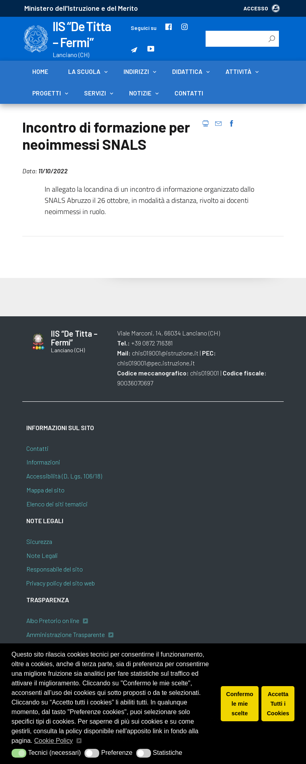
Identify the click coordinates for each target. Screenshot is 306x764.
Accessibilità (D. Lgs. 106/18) (64, 476)
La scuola (84, 71)
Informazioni (43, 462)
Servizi (95, 93)
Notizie (140, 93)
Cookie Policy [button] (53, 740)
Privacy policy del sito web (60, 583)
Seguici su (144, 27)
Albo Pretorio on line (52, 620)
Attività (238, 71)
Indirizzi (136, 71)
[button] (19, 753)
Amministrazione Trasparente (65, 634)
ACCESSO (261, 8)
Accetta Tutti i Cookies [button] (278, 703)
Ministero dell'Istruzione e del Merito (81, 8)
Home (40, 71)
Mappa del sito (45, 490)
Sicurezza (39, 541)
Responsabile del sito (54, 569)
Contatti (189, 93)
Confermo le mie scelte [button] (239, 703)
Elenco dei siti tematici (57, 504)
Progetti (46, 93)
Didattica (187, 71)
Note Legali (42, 555)
